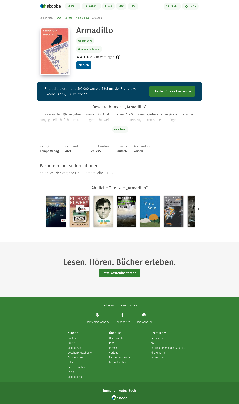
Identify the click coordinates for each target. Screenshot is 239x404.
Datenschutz (158, 338)
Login (190, 6)
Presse (113, 347)
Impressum (157, 357)
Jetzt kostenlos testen (119, 273)
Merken (84, 65)
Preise (108, 6)
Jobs (111, 343)
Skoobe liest (75, 376)
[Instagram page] (145, 318)
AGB (153, 343)
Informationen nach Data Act (167, 347)
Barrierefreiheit (77, 367)
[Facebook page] (123, 318)
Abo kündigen (158, 352)
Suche (172, 6)
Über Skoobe (116, 338)
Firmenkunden (117, 362)
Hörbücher (91, 6)
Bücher (72, 6)
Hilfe (133, 6)
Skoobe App (74, 347)
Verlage (113, 352)
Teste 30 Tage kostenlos (173, 91)
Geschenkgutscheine (80, 352)
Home (58, 18)
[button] (198, 209)
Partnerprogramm (119, 357)
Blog (121, 6)
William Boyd (82, 18)
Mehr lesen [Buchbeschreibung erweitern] (120, 129)
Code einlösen (76, 357)
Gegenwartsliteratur (89, 49)
